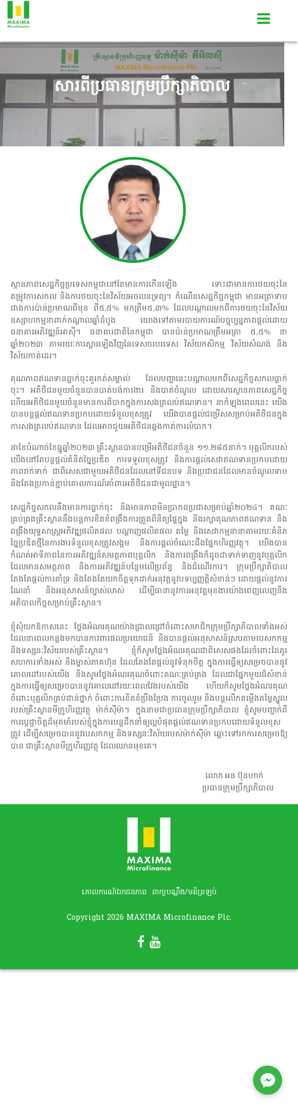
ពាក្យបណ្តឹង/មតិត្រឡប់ (184, 892)
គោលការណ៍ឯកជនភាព (114, 892)
